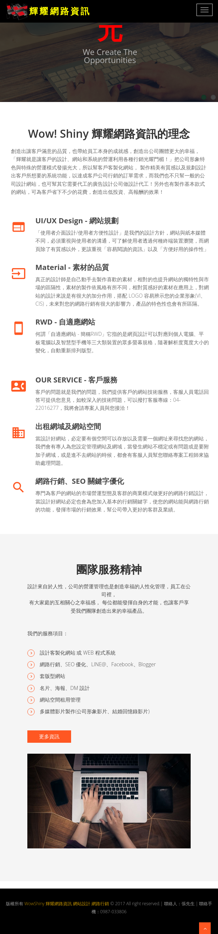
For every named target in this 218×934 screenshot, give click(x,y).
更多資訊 (49, 736)
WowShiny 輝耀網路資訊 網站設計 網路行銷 (66, 903)
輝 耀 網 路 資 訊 (47, 7)
